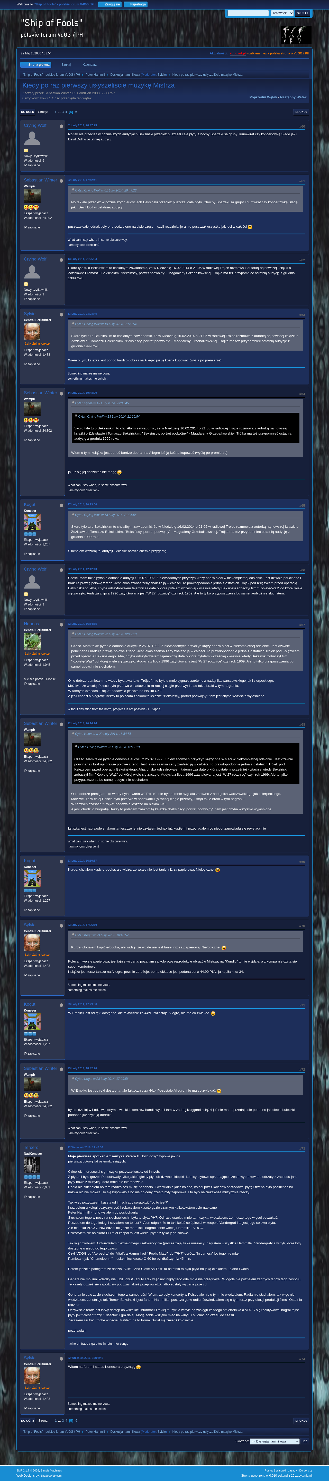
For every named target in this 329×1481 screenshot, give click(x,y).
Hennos (31, 623)
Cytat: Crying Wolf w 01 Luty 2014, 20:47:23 (105, 190)
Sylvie (162, 74)
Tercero (31, 1147)
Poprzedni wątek (263, 97)
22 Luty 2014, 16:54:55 (82, 623)
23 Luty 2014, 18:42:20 (82, 1068)
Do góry (27, 1420)
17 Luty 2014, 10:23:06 (82, 504)
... (60, 112)
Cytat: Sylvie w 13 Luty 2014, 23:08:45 (102, 403)
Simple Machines (51, 1470)
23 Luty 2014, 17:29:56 (82, 1004)
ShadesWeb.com (51, 1475)
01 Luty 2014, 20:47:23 (82, 125)
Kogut (29, 504)
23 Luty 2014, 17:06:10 (82, 924)
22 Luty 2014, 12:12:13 (82, 569)
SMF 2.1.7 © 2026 (27, 1470)
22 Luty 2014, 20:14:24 (82, 723)
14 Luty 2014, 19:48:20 (82, 392)
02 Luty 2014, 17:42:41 (82, 179)
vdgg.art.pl (238, 53)
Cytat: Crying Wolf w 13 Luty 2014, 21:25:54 (105, 324)
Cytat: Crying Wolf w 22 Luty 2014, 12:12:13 (105, 634)
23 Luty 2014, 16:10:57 (82, 860)
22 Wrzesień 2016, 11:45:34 (85, 1147)
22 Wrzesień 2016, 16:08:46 (85, 1357)
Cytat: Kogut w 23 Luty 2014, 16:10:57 (102, 935)
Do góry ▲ (306, 1470)
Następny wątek (293, 97)
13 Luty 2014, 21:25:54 (82, 259)
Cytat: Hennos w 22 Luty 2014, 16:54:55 (103, 734)
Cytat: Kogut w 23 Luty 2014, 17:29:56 (102, 1079)
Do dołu (27, 111)
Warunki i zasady (286, 1470)
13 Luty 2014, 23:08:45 (82, 313)
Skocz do (241, 1441)
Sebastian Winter (40, 180)
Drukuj (301, 111)
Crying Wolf (35, 125)
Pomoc (269, 1470)
